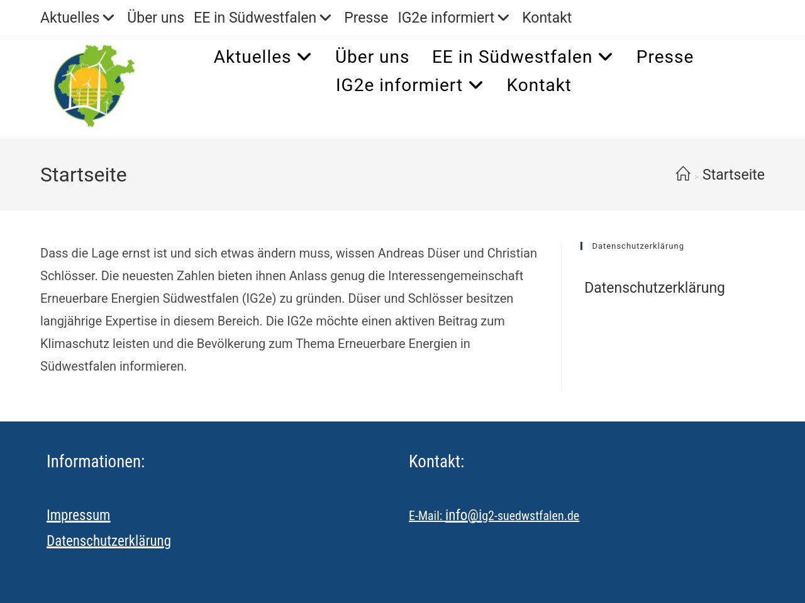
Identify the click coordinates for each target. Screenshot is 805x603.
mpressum (80, 515)
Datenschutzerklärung (652, 288)
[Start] (683, 174)
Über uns (155, 17)
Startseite (733, 174)
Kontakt (547, 17)
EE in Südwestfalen (264, 17)
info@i (463, 515)
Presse (366, 17)
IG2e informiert (455, 17)
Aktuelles (79, 17)
